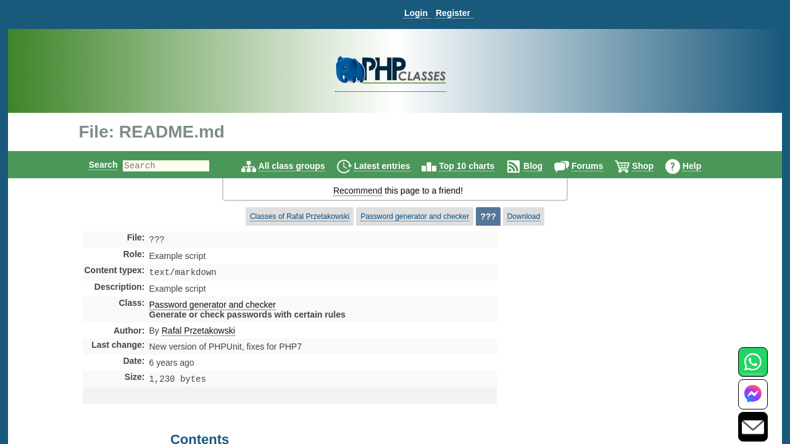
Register (453, 13)
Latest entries (392, 166)
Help (702, 166)
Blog (543, 166)
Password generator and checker (414, 216)
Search (92, 165)
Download (523, 216)
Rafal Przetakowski (198, 333)
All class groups (302, 166)
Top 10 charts (477, 166)
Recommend (357, 190)
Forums (597, 166)
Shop (653, 166)
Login (416, 13)
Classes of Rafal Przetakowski (299, 216)
